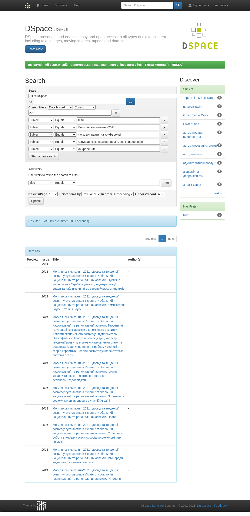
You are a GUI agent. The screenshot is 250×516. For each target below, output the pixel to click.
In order (106, 194)
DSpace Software (152, 505)
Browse (61, 5)
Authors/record (145, 194)
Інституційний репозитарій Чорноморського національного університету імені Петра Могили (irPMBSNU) (106, 64)
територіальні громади (198, 98)
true (185, 215)
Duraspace (204, 505)
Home (42, 5)
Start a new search (43, 156)
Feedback (220, 505)
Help (77, 5)
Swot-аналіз (191, 124)
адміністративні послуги (199, 163)
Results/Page (38, 194)
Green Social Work (195, 115)
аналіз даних (192, 184)
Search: (34, 90)
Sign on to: (199, 5)
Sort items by (71, 194)
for (31, 101)
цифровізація (192, 106)
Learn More (35, 49)
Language (220, 5)
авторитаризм (192, 154)
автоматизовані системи (200, 145)
